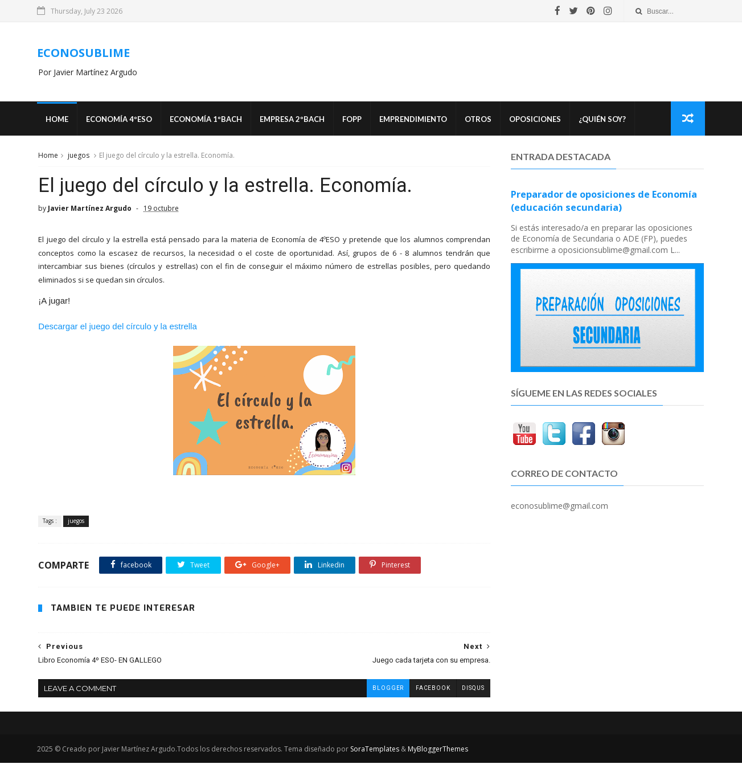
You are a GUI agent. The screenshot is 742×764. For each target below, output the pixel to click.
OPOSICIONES (536, 119)
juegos (78, 156)
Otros (479, 119)
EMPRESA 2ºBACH (293, 119)
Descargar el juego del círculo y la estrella (117, 327)
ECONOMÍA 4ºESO (120, 119)
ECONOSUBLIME (84, 52)
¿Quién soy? (603, 119)
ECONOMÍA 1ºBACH (207, 119)
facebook (424, 689)
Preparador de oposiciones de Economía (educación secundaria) (604, 201)
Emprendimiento (414, 119)
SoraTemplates (375, 750)
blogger (379, 689)
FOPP (353, 119)
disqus (464, 689)
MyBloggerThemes (439, 750)
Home (58, 119)
